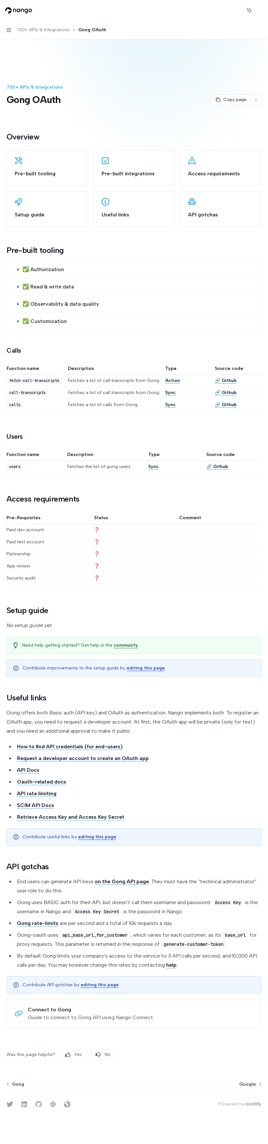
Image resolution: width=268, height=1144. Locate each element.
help (171, 965)
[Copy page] (230, 99)
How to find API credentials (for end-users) (70, 746)
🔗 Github (226, 380)
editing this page (146, 668)
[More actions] (259, 10)
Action (172, 380)
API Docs (28, 770)
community (126, 645)
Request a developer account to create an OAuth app (83, 758)
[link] (47, 168)
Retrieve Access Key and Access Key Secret (70, 817)
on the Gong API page (122, 881)
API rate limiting (36, 793)
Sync (170, 392)
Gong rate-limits (37, 923)
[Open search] (237, 10)
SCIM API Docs (35, 805)
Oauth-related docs (41, 782)
